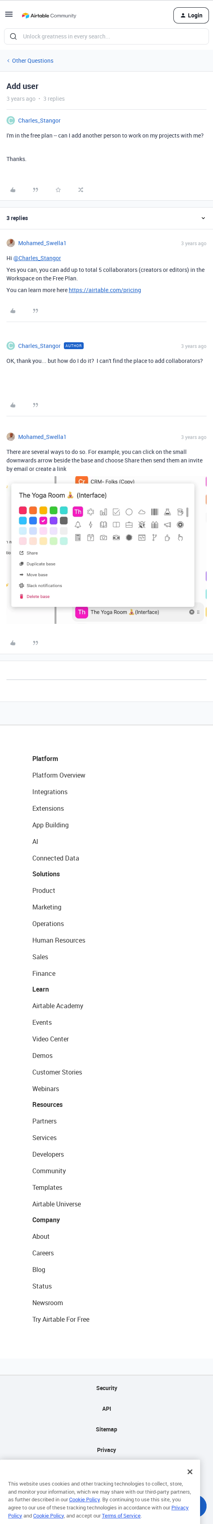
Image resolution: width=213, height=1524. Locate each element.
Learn (40, 989)
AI (35, 841)
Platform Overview (58, 775)
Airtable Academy (57, 1005)
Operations (48, 923)
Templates (47, 1187)
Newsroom (47, 1302)
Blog (38, 1269)
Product (43, 890)
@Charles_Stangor (37, 258)
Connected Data (55, 858)
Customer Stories (57, 1072)
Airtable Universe (56, 1204)
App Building (50, 824)
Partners (44, 1121)
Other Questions (32, 60)
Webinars (45, 1088)
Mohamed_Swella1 (42, 243)
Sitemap (106, 1429)
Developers (48, 1154)
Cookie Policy (84, 1510)
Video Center (50, 1038)
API (106, 1408)
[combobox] (106, 36)
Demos (42, 1055)
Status (42, 1286)
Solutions (46, 873)
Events (42, 1022)
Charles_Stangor (39, 120)
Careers (43, 1252)
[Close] (190, 1483)
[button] (9, 17)
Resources (47, 1104)
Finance (43, 973)
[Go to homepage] (49, 15)
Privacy (106, 1450)
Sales (40, 956)
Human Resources (58, 940)
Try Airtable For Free (60, 1319)
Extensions (48, 808)
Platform (45, 758)
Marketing (46, 907)
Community (49, 1170)
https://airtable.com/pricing (105, 290)
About (41, 1236)
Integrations (49, 791)
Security (106, 1388)
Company (46, 1219)
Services (44, 1137)
